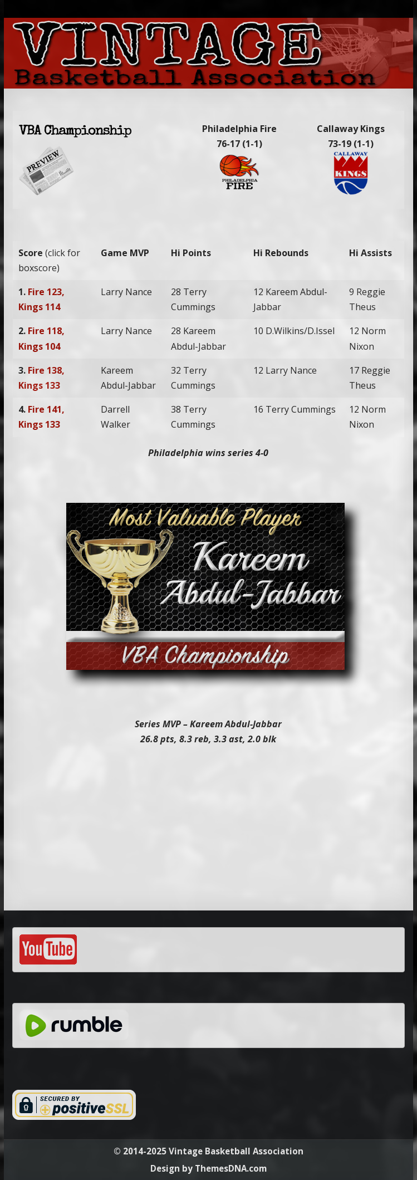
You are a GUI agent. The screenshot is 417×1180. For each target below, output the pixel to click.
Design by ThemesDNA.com (208, 1168)
